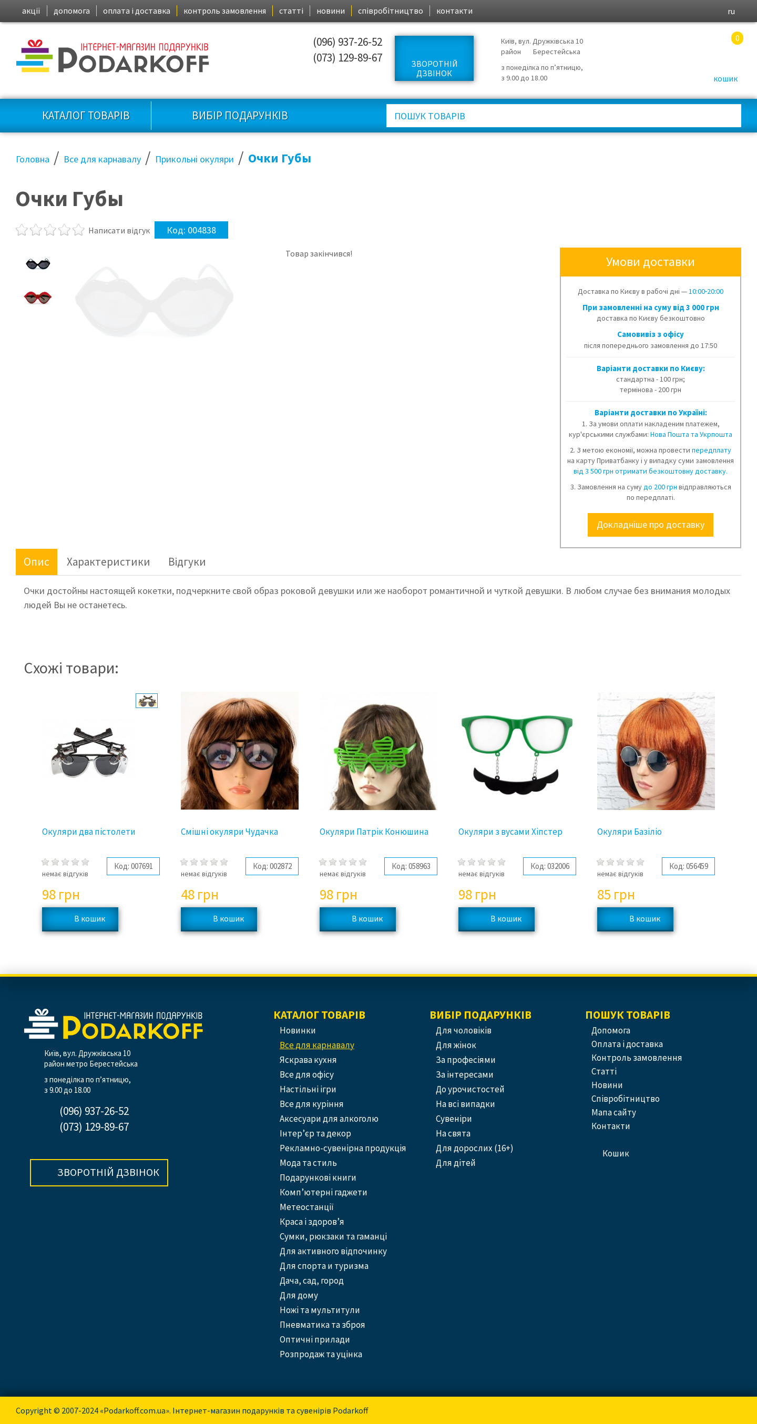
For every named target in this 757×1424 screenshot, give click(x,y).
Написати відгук (119, 230)
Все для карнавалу (317, 1045)
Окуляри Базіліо (629, 831)
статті (291, 10)
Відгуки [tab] (187, 562)
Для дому (299, 1295)
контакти (454, 10)
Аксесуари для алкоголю (329, 1118)
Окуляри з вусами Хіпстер (510, 831)
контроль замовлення (224, 10)
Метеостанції (307, 1207)
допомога (72, 10)
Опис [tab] (36, 562)
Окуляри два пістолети (89, 831)
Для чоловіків (464, 1030)
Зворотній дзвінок (434, 68)
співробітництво (390, 10)
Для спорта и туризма (324, 1266)
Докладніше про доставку (650, 524)
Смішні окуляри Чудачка (229, 831)
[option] (38, 263)
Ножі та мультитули (320, 1310)
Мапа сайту (613, 1112)
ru (731, 11)
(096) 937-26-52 (347, 42)
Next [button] (734, 825)
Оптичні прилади (315, 1339)
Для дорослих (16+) (475, 1148)
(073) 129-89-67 (347, 57)
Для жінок (456, 1045)
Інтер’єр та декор (315, 1133)
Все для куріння (312, 1104)
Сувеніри (454, 1118)
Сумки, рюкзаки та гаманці (333, 1236)
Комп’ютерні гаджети (323, 1192)
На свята (453, 1133)
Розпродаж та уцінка (321, 1354)
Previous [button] (23, 825)
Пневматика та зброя (322, 1324)
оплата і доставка (136, 10)
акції (31, 10)
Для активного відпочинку (333, 1251)
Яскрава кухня (308, 1060)
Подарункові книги (318, 1177)
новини (330, 10)
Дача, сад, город (312, 1280)
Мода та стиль (308, 1163)
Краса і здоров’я (312, 1221)
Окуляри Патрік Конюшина (374, 831)
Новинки (298, 1030)
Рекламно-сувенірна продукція (343, 1148)
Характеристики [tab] (108, 562)
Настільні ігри (308, 1089)
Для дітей (456, 1163)
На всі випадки (465, 1104)
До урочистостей (470, 1089)
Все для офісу (307, 1074)
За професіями (466, 1060)
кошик (725, 78)
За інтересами (465, 1074)
